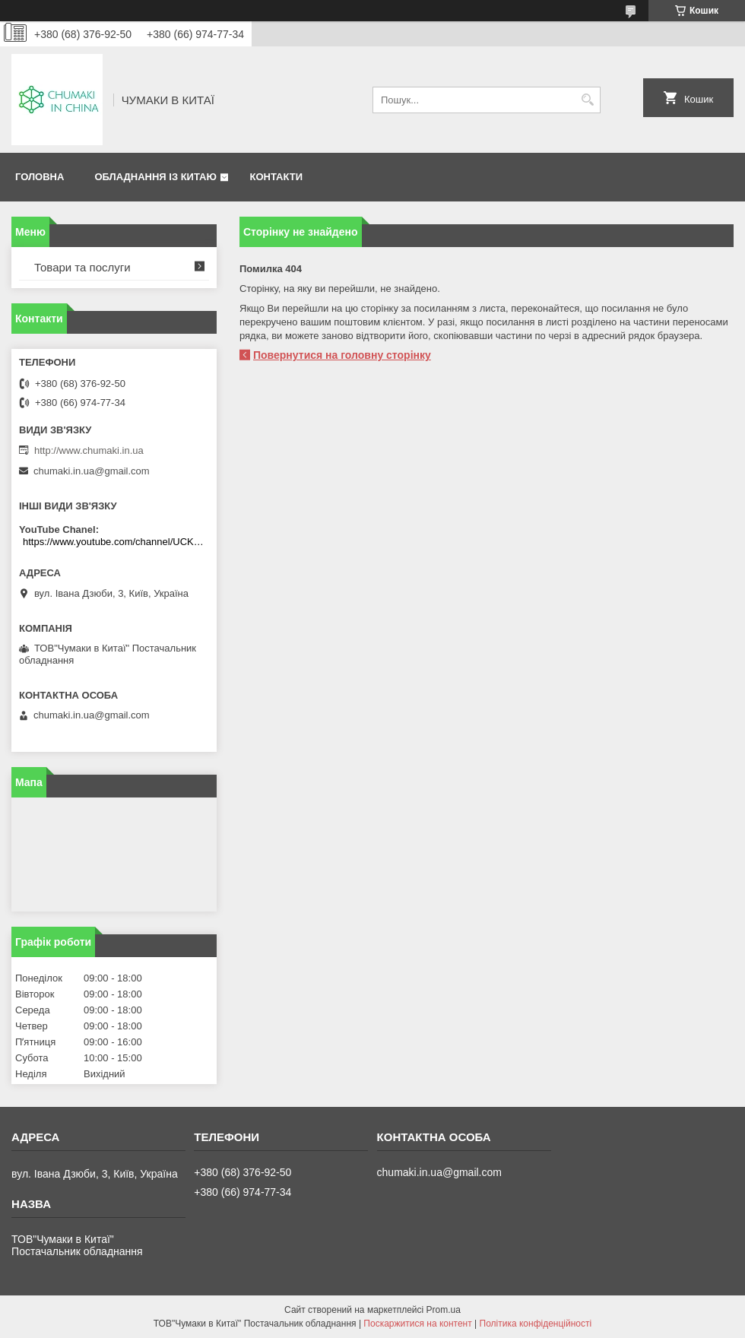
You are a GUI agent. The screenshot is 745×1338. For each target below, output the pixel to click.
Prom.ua (443, 1310)
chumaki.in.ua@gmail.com (91, 471)
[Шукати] (587, 100)
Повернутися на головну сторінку (342, 355)
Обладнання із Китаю (155, 176)
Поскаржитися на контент (417, 1323)
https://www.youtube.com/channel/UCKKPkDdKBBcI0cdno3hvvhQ (116, 541)
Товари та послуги (82, 267)
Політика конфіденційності (536, 1323)
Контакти (276, 176)
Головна (39, 176)
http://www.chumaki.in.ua (89, 450)
